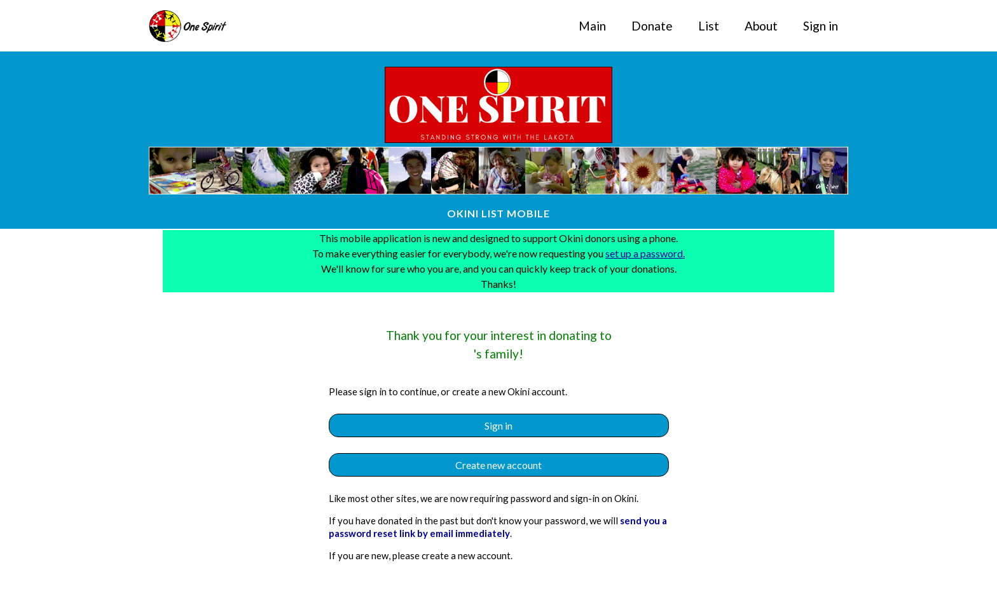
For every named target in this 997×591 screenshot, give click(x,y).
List (708, 25)
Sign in (820, 25)
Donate (652, 25)
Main (592, 25)
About (761, 25)
